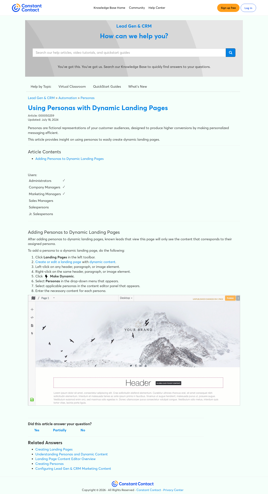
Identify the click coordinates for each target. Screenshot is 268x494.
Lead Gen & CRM (41, 98)
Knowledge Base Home (109, 8)
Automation (67, 98)
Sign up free (228, 8)
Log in (248, 8)
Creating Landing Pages (54, 449)
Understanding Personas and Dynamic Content (71, 454)
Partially (59, 430)
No (83, 430)
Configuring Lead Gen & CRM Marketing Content (73, 468)
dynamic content (102, 262)
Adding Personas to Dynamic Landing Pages (69, 159)
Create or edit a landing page (58, 262)
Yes (36, 430)
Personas (88, 98)
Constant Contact (148, 490)
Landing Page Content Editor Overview (65, 459)
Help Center (157, 8)
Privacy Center (173, 490)
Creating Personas (49, 464)
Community (137, 8)
